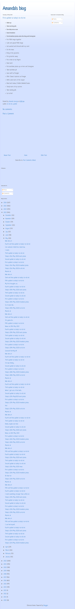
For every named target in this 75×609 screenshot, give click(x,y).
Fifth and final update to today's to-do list (17, 451)
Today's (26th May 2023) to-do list (15, 442)
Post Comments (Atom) (29, 160)
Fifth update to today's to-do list (14, 281)
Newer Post (7, 155)
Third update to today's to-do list (14, 253)
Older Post (44, 155)
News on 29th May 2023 (12, 326)
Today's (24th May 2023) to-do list (15, 512)
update (15, 104)
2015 (5, 584)
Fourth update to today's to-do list (15, 287)
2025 (5, 206)
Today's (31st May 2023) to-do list (15, 268)
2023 (5, 212)
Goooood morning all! (11, 351)
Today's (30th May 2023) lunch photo (15, 290)
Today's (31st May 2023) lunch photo (15, 256)
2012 (5, 594)
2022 (5, 561)
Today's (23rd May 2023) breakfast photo (17, 543)
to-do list (9, 104)
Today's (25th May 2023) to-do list (15, 479)
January (7, 557)
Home (25, 155)
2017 (5, 577)
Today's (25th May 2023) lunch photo (15, 457)
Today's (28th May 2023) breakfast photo (17, 372)
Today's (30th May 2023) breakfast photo (17, 302)
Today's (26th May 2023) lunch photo (15, 430)
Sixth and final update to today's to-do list (17, 278)
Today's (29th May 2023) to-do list (15, 348)
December (8, 215)
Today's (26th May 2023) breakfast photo (17, 439)
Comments (55, 23)
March (7, 550)
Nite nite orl (8, 241)
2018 (5, 574)
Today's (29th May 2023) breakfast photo (17, 342)
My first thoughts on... (11, 284)
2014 (5, 587)
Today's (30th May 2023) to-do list (15, 308)
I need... (7, 250)
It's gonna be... (9, 320)
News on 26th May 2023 (12, 433)
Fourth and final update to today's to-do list (17, 244)
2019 (5, 571)
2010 (5, 600)
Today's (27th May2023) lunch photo (15, 396)
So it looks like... (9, 305)
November (8, 219)
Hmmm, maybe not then (11, 424)
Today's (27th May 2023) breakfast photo (17, 403)
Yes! (6, 406)
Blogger (46, 605)
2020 (5, 567)
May (6, 238)
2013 (5, 590)
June (7, 235)
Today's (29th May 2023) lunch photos (16, 332)
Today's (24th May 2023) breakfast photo (17, 509)
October (7, 222)
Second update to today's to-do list (15, 259)
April (7, 547)
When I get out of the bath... (13, 390)
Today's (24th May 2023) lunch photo (15, 497)
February (8, 553)
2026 (5, 203)
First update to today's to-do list (14, 262)
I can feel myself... (10, 524)
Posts (54, 19)
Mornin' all (8, 271)
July (6, 232)
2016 (5, 580)
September (8, 225)
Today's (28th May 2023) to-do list (15, 375)
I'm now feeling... (9, 363)
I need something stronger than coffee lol (17, 494)
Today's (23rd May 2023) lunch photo (15, 531)
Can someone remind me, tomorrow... (15, 247)
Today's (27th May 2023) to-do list (15, 409)
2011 (5, 597)
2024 (5, 209)
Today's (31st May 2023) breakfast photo (16, 265)
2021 (5, 564)
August (7, 228)
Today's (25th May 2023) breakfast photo (17, 473)
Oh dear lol (8, 476)
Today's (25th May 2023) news (13, 467)
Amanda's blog (14, 8)
